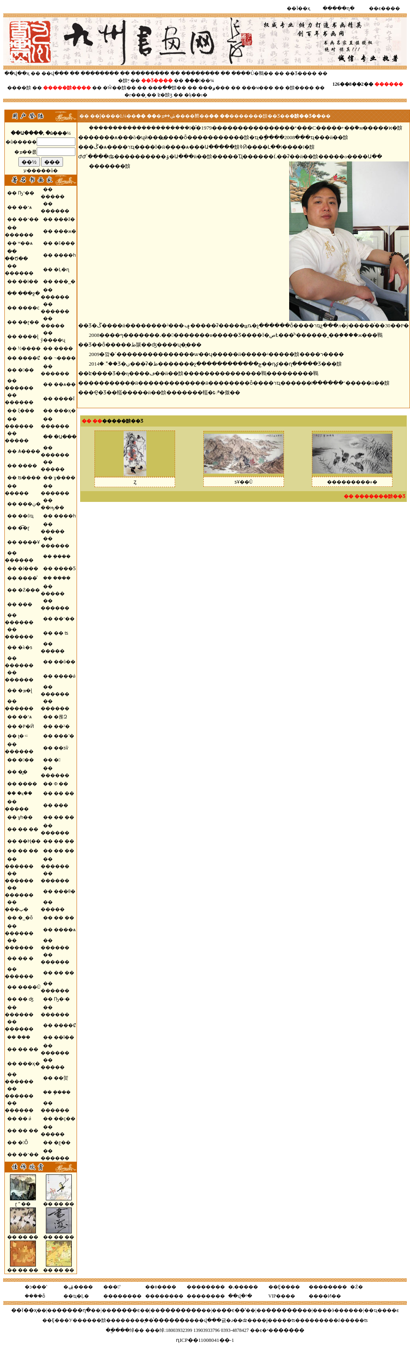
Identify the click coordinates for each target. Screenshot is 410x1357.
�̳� (23, 772)
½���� (29, 348)
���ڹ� (29, 504)
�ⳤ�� (24, 793)
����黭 (19, 87)
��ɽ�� (28, 322)
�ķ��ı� (195, 95)
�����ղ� (339, 8)
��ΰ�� (64, 662)
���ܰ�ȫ (35, 1296)
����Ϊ (64, 398)
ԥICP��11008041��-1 (205, 1340)
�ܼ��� (62, 556)
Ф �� (61, 784)
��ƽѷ (61, 748)
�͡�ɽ (24, 528)
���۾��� (214, 87)
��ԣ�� (52, 507)
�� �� (64, 793)
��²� (62, 726)
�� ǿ (24, 1118)
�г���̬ (135, 95)
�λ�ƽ (25, 647)
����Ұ (29, 542)
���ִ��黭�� (167, 87)
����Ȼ (29, 358)
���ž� (64, 219)
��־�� (28, 219)
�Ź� (356, 1287)
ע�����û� (41, 170)
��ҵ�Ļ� (76, 1296)
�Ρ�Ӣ (26, 726)
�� (73, 87)
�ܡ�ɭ (25, 690)
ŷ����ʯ (53, 340)
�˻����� (243, 1287)
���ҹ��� (257, 87)
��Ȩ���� (284, 1287)
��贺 (61, 1078)
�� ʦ (61, 633)
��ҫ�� (64, 1118)
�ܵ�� (23, 1037)
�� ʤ (26, 999)
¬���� (65, 358)
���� (63, 348)
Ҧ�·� (62, 999)
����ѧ (65, 929)
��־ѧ (25, 207)
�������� (100, 73)
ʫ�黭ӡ (165, 95)
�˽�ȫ (25, 917)
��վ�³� (240, 1296)
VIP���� (281, 1296)
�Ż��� (29, 590)
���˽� (64, 281)
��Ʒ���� (301, 73)
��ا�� (64, 1037)
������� (284, 1310)
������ (55, 211)
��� (26, 370)
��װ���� (160, 1287)
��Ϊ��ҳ (298, 8)
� (57, 760)
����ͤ (27, 578)
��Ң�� (29, 841)
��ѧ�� (65, 384)
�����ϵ (125, 1310)
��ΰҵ (26, 516)
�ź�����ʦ (350, 1320)
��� (25, 604)
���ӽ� (65, 410)
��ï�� (28, 281)
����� (53, 196)
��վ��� (55, 73)
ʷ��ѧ (25, 243)
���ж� (65, 231)
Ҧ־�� (26, 193)
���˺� (64, 736)
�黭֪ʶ (123, 80)
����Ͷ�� (325, 1296)
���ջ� (29, 293)
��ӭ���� (337, 1310)
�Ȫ (23, 1142)
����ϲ (28, 308)
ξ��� (26, 410)
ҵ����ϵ (386, 1310)
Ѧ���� (29, 451)
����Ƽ (65, 568)
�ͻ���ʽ (36, 1287)
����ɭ (28, 336)
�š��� (64, 243)
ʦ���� (29, 477)
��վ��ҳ (17, 73)
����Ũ (29, 987)
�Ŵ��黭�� (119, 87)
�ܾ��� (62, 1092)
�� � (26, 958)
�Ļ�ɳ (61, 269)
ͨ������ (169, 1320)
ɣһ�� (25, 817)
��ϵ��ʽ (233, 1310)
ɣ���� (64, 477)
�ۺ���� (78, 1287)
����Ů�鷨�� (252, 73)
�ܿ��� (62, 578)
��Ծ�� (16, 259)
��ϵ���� (384, 8)
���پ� (16, 909)
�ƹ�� (62, 1142)
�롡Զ (60, 717)
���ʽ (111, 1287)
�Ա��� (65, 437)
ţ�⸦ (23, 736)
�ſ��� (28, 568)
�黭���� (299, 87)
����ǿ (64, 676)
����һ (65, 255)
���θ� (64, 891)
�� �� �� (58, 1201)
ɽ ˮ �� (23, 1201)
